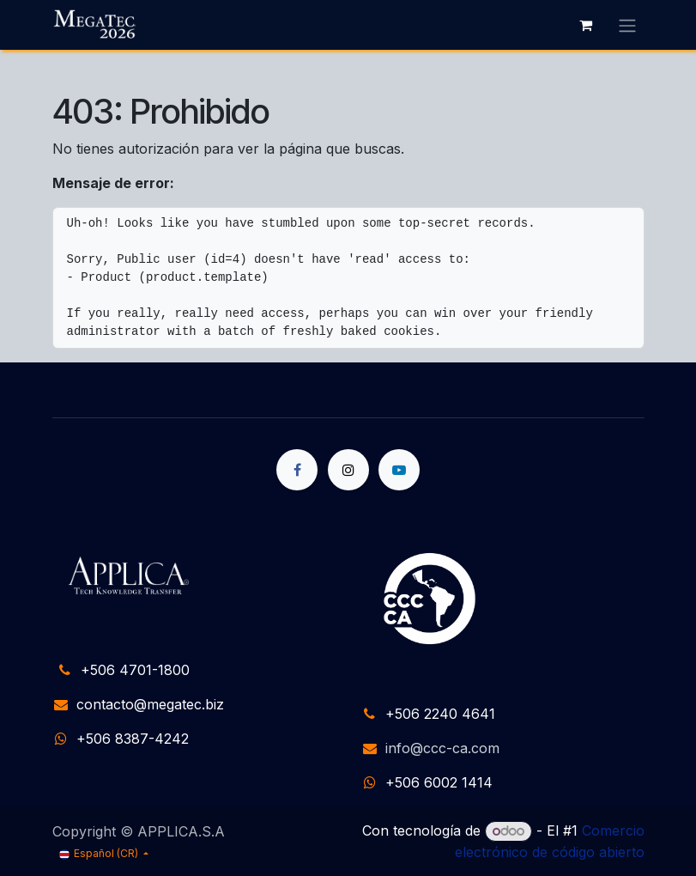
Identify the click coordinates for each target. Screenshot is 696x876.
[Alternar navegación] (627, 25)
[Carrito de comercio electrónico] (586, 25)
